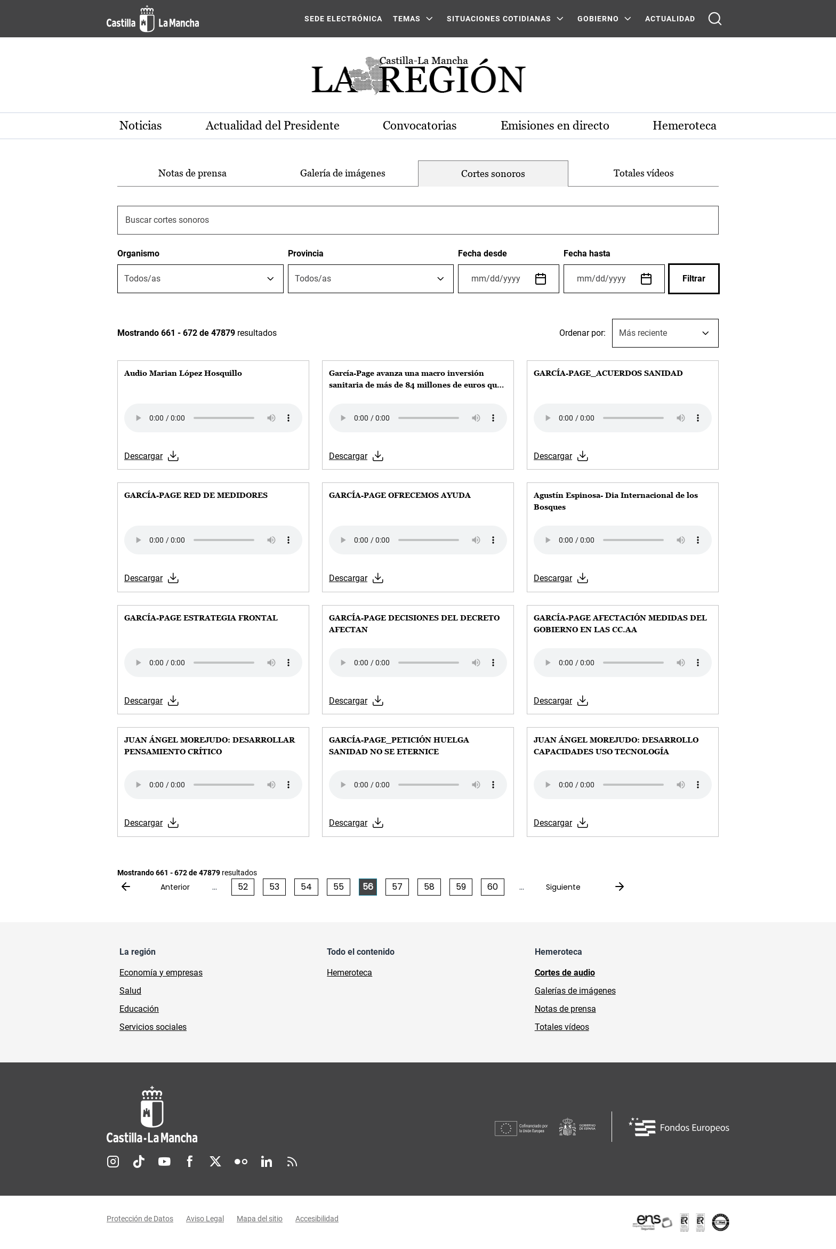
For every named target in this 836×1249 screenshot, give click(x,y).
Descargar (143, 456)
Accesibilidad (317, 1218)
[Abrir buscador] (715, 18)
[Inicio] (251, 1114)
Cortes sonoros (493, 173)
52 (243, 887)
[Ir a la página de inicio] (153, 19)
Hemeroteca (685, 125)
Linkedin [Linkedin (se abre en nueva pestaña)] (266, 1161)
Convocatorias (420, 125)
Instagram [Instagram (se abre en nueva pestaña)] (113, 1161)
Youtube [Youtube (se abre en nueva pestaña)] (164, 1161)
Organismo (138, 253)
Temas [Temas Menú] (407, 18)
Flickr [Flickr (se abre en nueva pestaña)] (241, 1161)
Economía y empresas (161, 973)
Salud (130, 991)
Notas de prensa (192, 173)
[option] (192, 173)
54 (306, 887)
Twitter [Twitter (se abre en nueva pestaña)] (215, 1161)
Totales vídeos (644, 173)
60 (492, 887)
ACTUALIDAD (670, 18)
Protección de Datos (140, 1218)
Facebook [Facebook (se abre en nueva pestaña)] (190, 1161)
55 (338, 887)
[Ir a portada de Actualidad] (418, 79)
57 (397, 887)
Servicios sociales (153, 1027)
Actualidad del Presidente (273, 125)
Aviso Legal (205, 1218)
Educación (139, 1009)
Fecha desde (482, 253)
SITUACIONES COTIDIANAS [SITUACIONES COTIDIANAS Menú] (499, 18)
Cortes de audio (565, 973)
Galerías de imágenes (575, 991)
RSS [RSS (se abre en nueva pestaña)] (292, 1161)
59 (461, 887)
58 (429, 887)
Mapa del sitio (260, 1218)
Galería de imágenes (342, 173)
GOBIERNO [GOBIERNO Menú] (598, 18)
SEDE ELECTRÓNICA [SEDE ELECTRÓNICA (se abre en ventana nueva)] (343, 18)
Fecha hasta (587, 253)
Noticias (140, 125)
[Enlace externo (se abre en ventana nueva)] (680, 1222)
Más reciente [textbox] (643, 333)
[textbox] (142, 278)
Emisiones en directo (555, 125)
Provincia (306, 253)
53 (274, 887)
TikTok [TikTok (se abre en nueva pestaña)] (138, 1161)
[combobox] (200, 278)
